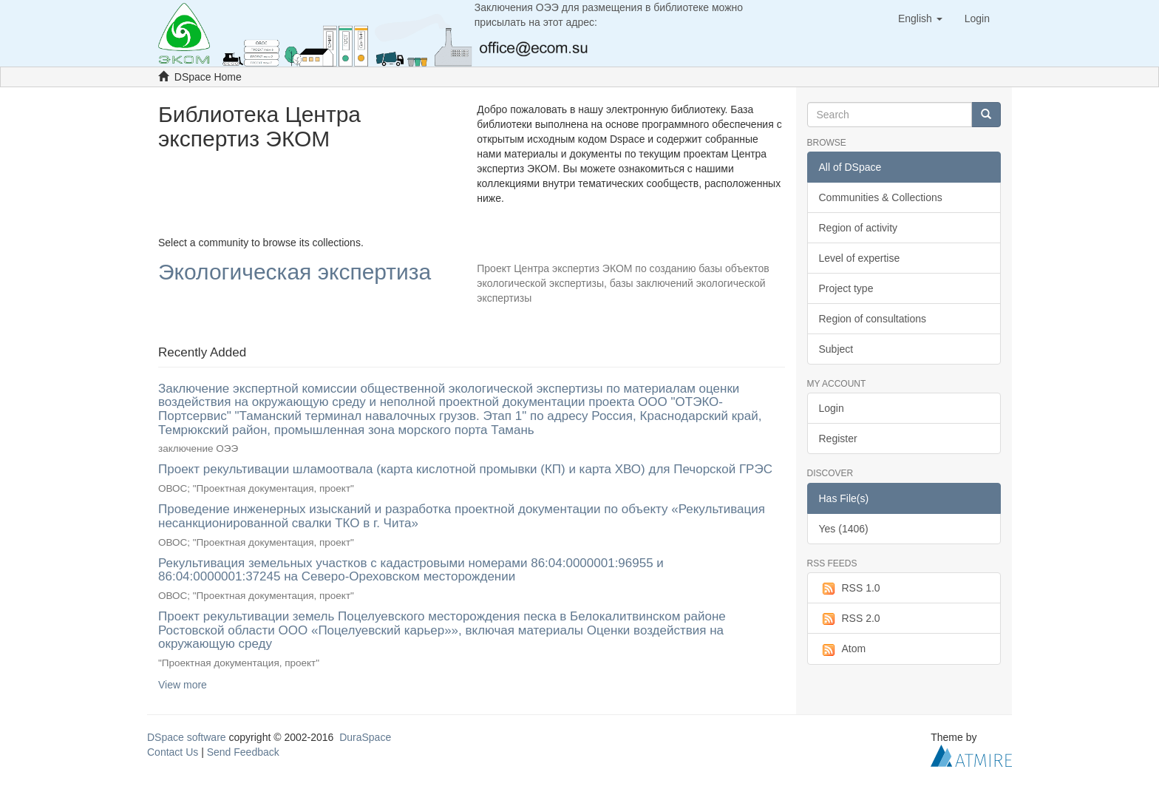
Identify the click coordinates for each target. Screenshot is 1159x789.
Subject (836, 349)
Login (831, 408)
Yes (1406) (844, 529)
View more (182, 685)
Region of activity (858, 228)
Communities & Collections (880, 197)
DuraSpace (365, 737)
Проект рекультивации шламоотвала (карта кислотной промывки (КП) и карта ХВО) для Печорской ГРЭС (465, 469)
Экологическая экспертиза (294, 272)
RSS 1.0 (849, 588)
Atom (842, 649)
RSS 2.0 (849, 619)
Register (838, 438)
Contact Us (172, 752)
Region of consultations (873, 319)
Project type (846, 288)
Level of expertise (859, 258)
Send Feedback (243, 752)
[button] (920, 18)
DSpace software (186, 737)
